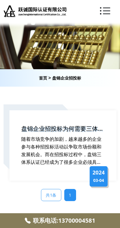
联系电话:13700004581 (60, 220)
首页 (43, 78)
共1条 (51, 195)
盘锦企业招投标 (66, 78)
